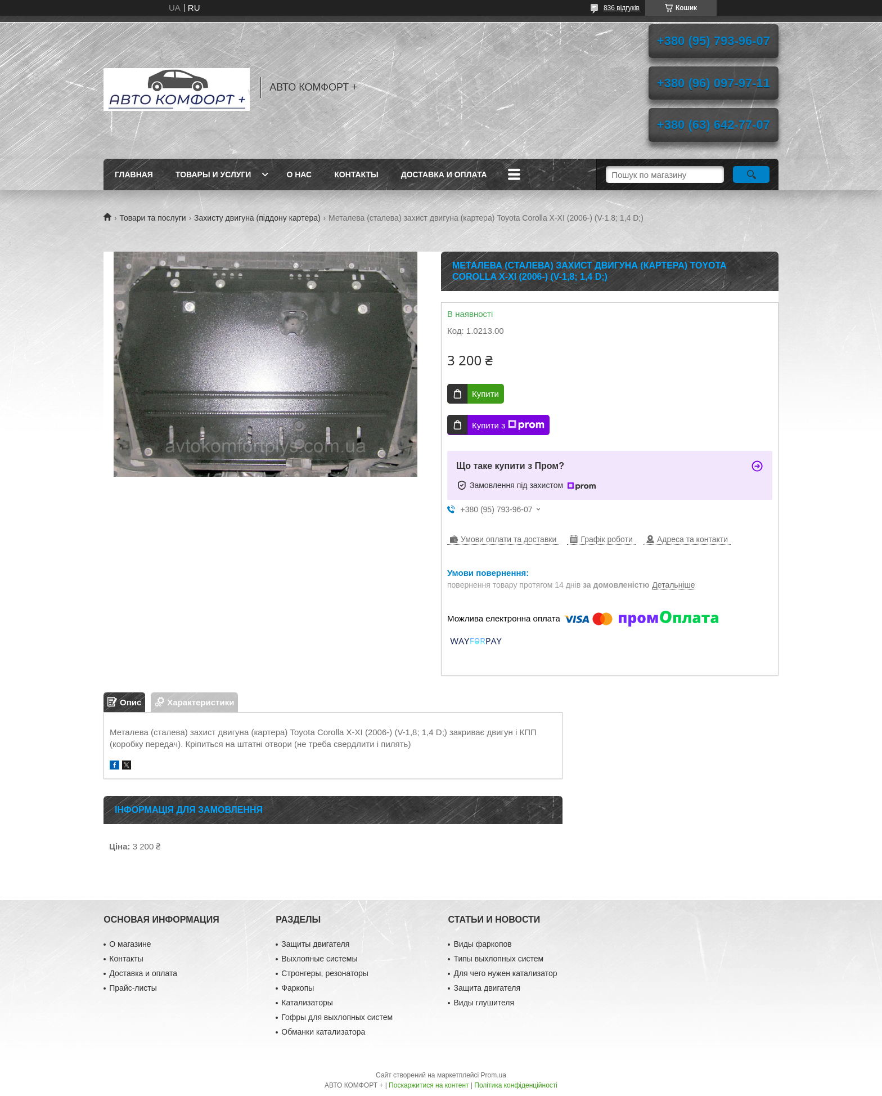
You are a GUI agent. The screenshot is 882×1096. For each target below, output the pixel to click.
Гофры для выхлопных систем (337, 1017)
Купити (485, 394)
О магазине (130, 944)
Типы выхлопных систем (498, 958)
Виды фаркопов (482, 944)
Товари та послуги (152, 217)
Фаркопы (297, 987)
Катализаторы (306, 1002)
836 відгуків (622, 8)
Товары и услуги (213, 174)
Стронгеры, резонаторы (324, 973)
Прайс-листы (133, 987)
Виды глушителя (483, 1002)
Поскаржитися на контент (429, 1085)
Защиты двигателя (315, 944)
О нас (299, 174)
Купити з (508, 425)
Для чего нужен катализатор (505, 973)
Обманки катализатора (323, 1031)
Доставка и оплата (444, 174)
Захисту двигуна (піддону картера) (257, 217)
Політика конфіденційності (515, 1085)
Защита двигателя (486, 987)
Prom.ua (493, 1075)
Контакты (356, 174)
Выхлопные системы (319, 958)
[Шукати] (751, 174)
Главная (134, 174)
